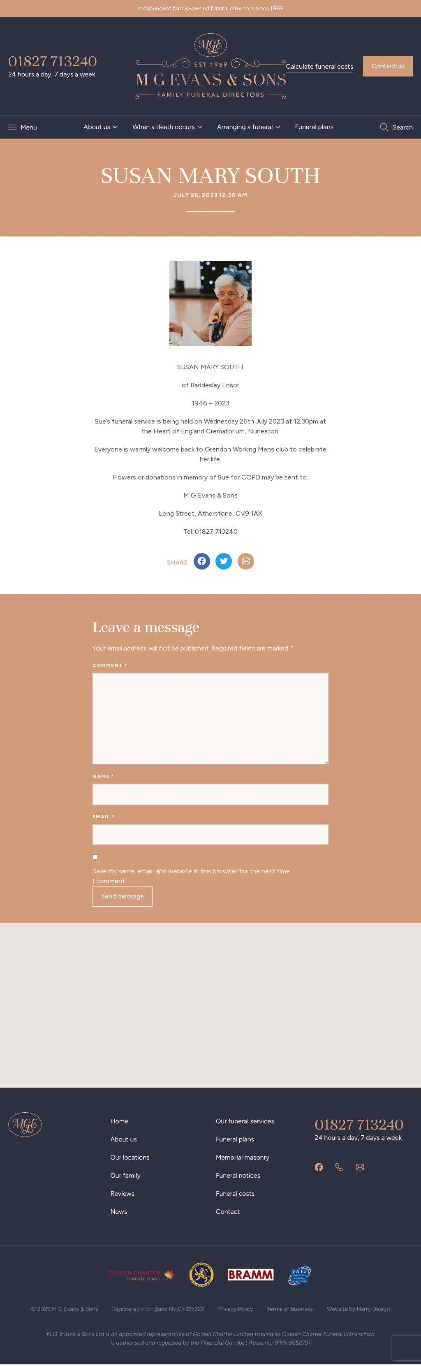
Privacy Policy (236, 1310)
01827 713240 (52, 61)
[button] (210, 999)
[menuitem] (100, 127)
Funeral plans (314, 127)
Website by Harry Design (359, 1310)
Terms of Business (290, 1310)
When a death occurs (163, 127)
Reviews (123, 1195)
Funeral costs (235, 1195)
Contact (228, 1213)
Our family (126, 1177)
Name (103, 777)
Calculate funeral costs (319, 66)
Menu (29, 127)
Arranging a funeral (245, 127)
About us (96, 127)
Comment (110, 665)
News (119, 1213)
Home (120, 1122)
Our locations (130, 1158)
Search (402, 127)
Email (104, 817)
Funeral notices (238, 1177)
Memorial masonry (243, 1158)
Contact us (388, 66)
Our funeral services (245, 1122)
